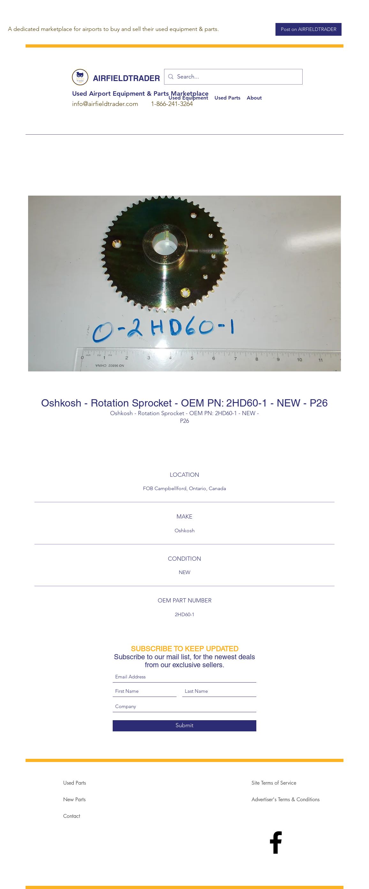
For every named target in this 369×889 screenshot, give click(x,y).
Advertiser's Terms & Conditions (286, 799)
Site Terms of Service (274, 783)
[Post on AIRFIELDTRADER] (308, 29)
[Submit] (184, 725)
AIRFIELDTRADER (126, 78)
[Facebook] (276, 842)
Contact (71, 816)
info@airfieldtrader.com (105, 104)
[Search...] (233, 77)
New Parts (74, 799)
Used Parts (74, 783)
